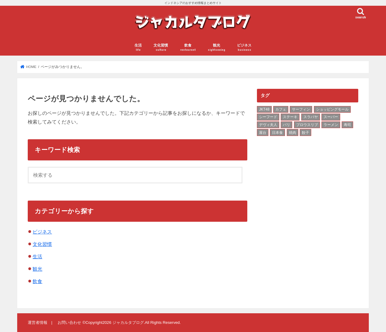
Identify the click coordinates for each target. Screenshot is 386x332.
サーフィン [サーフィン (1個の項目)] (301, 109)
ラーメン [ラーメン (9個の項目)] (331, 125)
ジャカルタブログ (128, 322)
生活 (138, 47)
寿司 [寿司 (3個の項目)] (347, 125)
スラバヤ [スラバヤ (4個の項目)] (310, 117)
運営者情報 (37, 322)
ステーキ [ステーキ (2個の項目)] (290, 117)
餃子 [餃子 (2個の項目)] (305, 133)
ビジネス (244, 47)
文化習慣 (160, 47)
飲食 (188, 47)
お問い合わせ (69, 322)
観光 (216, 47)
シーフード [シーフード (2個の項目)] (268, 117)
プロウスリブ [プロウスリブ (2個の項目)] (307, 125)
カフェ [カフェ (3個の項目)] (280, 109)
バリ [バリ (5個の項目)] (286, 125)
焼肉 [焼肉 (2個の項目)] (292, 133)
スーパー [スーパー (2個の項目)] (331, 117)
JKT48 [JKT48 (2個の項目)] (264, 109)
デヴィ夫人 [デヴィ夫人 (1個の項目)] (268, 125)
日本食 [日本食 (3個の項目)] (277, 133)
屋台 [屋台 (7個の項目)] (262, 133)
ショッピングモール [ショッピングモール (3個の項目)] (332, 109)
